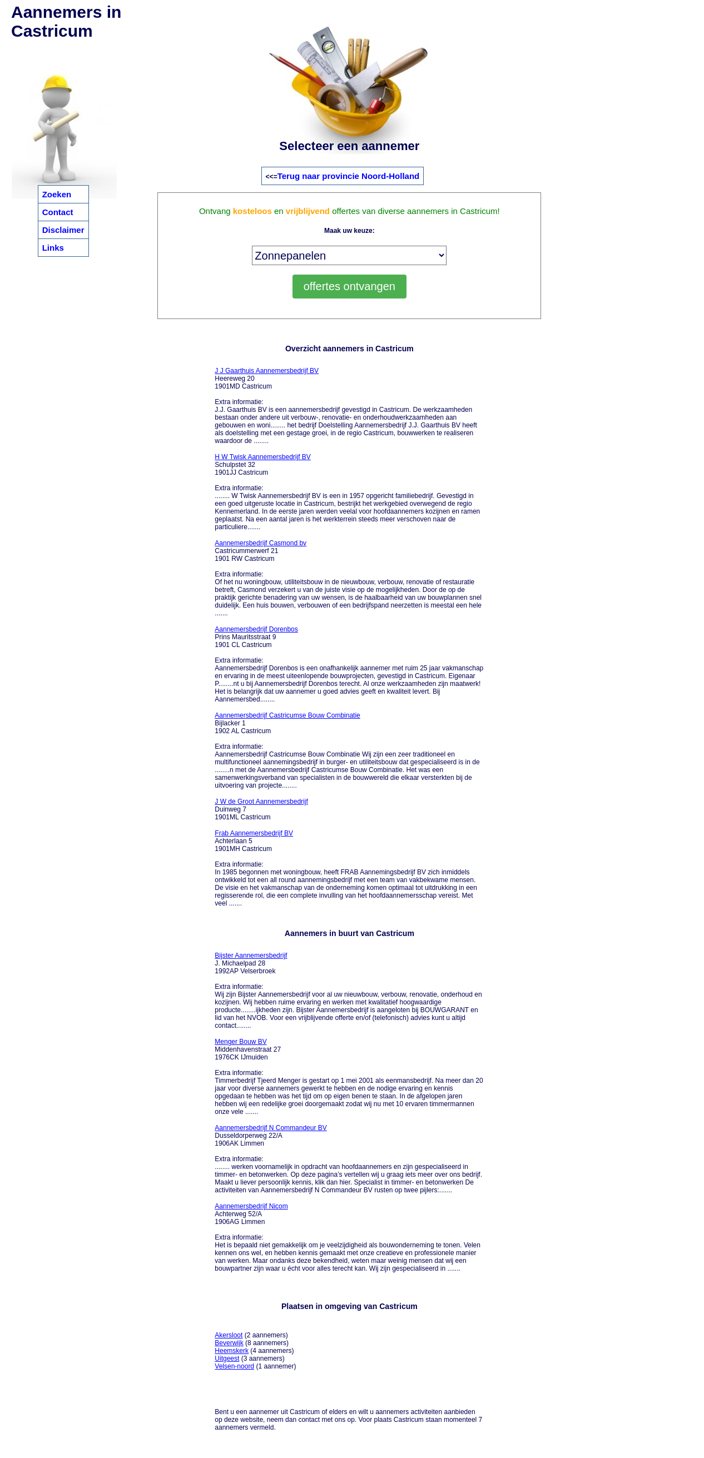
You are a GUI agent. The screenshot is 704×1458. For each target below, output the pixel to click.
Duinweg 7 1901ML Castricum (261, 809)
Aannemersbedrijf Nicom (251, 1206)
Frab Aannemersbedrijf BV (254, 833)
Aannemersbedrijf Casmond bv (260, 543)
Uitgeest (227, 1358)
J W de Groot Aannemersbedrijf (261, 801)
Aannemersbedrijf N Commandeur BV (270, 1128)
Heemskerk (232, 1351)
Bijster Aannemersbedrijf (251, 955)
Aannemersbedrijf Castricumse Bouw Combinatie (287, 715)
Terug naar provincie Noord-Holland (348, 176)
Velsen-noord (234, 1366)
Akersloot (228, 1335)
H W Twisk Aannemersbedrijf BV (263, 457)
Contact (57, 212)
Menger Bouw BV (240, 1042)
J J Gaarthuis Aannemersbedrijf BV (267, 371)
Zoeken (57, 194)
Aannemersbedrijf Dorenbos (256, 629)
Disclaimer (63, 230)
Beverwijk (229, 1343)
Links (53, 247)
